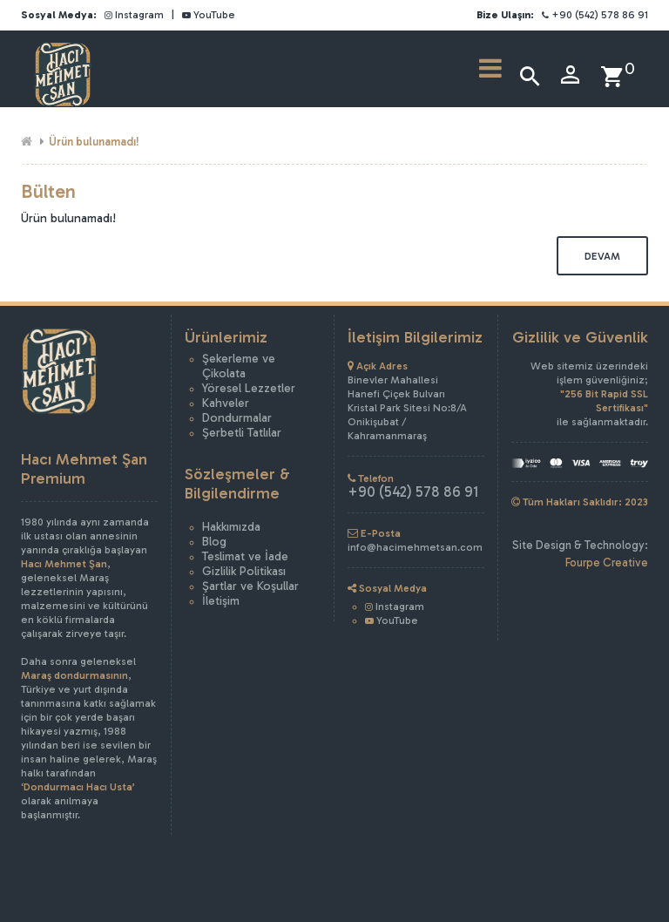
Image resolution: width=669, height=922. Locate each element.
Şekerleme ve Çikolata (238, 366)
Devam (602, 256)
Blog (214, 541)
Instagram (134, 15)
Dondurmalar (237, 417)
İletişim (221, 600)
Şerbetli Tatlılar (241, 432)
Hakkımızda (231, 526)
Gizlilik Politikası (244, 571)
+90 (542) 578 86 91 (595, 15)
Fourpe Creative (606, 562)
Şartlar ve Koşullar (250, 586)
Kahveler (225, 403)
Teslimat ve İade (245, 556)
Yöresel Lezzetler (248, 388)
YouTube (208, 15)
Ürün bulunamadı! (94, 141)
